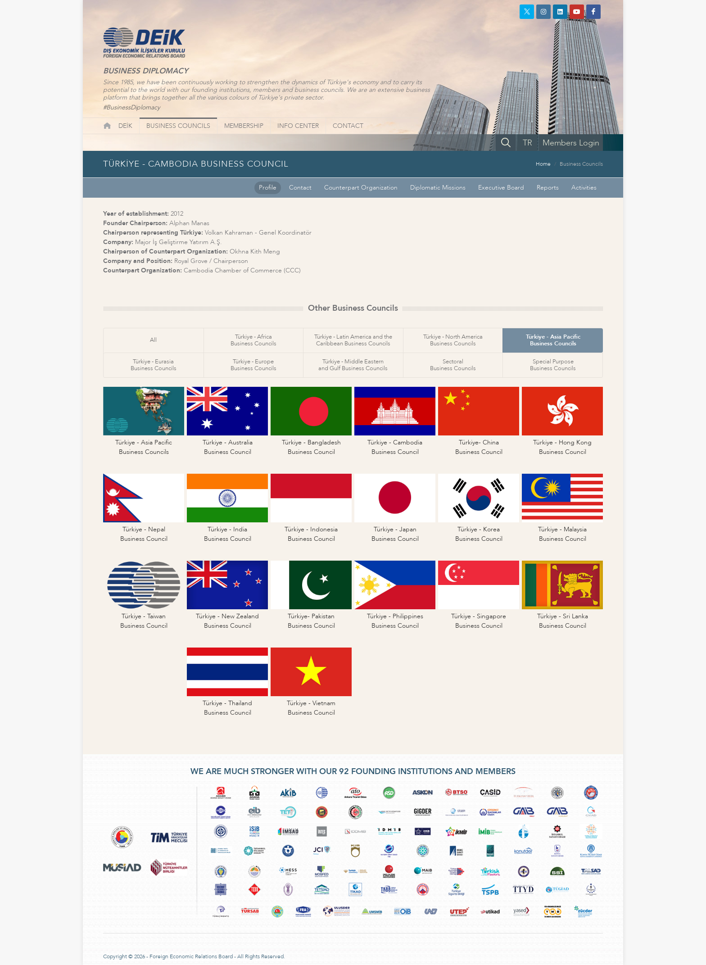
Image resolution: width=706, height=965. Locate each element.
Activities (584, 187)
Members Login (571, 143)
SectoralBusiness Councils (453, 365)
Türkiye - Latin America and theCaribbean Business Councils (353, 340)
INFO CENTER (298, 126)
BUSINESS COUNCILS (178, 126)
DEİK (125, 126)
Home (543, 164)
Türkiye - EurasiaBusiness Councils (153, 365)
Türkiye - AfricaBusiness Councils (253, 340)
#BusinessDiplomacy (131, 107)
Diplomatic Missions (438, 187)
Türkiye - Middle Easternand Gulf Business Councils (353, 365)
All (153, 340)
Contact (300, 187)
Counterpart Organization (361, 187)
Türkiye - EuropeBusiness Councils (253, 365)
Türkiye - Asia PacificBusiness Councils (553, 340)
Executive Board (501, 187)
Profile (267, 187)
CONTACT (348, 126)
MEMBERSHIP (243, 126)
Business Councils (581, 164)
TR (527, 143)
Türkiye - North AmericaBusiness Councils (453, 340)
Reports (548, 187)
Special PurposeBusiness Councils (553, 365)
